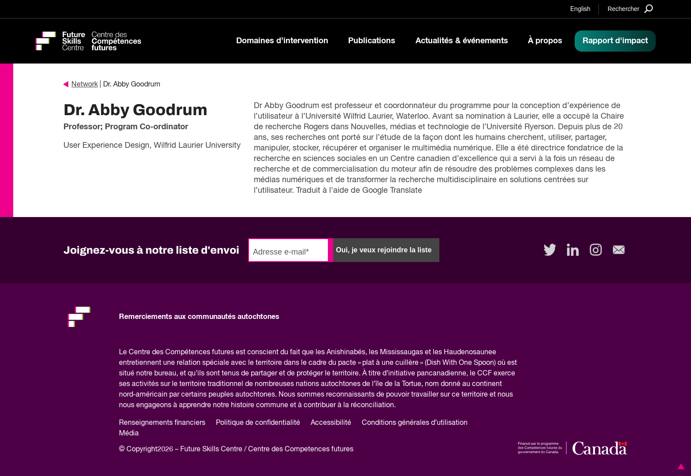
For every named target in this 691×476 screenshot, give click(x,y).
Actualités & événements (462, 41)
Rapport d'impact (615, 41)
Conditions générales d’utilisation (415, 423)
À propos (545, 41)
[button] (679, 466)
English (580, 9)
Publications (371, 41)
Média (129, 433)
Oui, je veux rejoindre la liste (383, 250)
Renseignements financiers (162, 423)
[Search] (630, 9)
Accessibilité (331, 423)
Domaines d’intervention (282, 41)
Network (80, 84)
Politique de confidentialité (258, 423)
